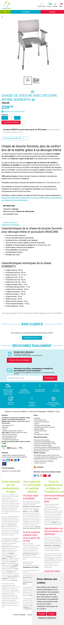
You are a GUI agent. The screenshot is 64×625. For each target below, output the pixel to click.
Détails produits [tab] (10, 223)
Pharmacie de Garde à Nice (42, 440)
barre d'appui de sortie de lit (30, 554)
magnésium (5, 578)
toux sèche (13, 561)
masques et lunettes (30, 609)
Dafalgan (4, 558)
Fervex (16, 568)
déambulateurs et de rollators (31, 567)
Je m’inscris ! (50, 378)
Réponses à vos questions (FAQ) (11, 471)
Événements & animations (41, 422)
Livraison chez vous (40, 463)
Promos (52, 12)
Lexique (36, 423)
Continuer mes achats (12, 138)
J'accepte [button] (41, 614)
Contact (4, 429)
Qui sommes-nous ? (8, 425)
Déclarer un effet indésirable (42, 425)
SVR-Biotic (54, 522)
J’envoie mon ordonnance (19, 360)
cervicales (36, 510)
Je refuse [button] (51, 614)
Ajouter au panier (11, 122)
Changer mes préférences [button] (47, 618)
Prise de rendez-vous (40, 420)
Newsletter (5, 427)
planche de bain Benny (28, 577)
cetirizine (12, 567)
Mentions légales (39, 429)
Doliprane (11, 553)
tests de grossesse (13, 576)
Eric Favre (51, 559)
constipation (16, 565)
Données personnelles (40, 431)
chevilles (36, 511)
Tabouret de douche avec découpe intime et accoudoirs (21, 198)
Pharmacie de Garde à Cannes (42, 445)
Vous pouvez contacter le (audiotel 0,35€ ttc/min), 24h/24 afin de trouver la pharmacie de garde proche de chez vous (47, 449)
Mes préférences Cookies (41, 434)
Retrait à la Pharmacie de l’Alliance (44, 461)
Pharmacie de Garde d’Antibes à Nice (44, 442)
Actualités (37, 418)
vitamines (14, 580)
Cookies (36, 432)
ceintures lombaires (35, 506)
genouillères (26, 506)
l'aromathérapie (56, 545)
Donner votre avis (32, 338)
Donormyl (9, 572)
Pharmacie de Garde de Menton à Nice (45, 443)
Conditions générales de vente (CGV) (44, 427)
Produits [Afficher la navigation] (31, 12)
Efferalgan (9, 556)
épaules (25, 511)
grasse (3, 563)
